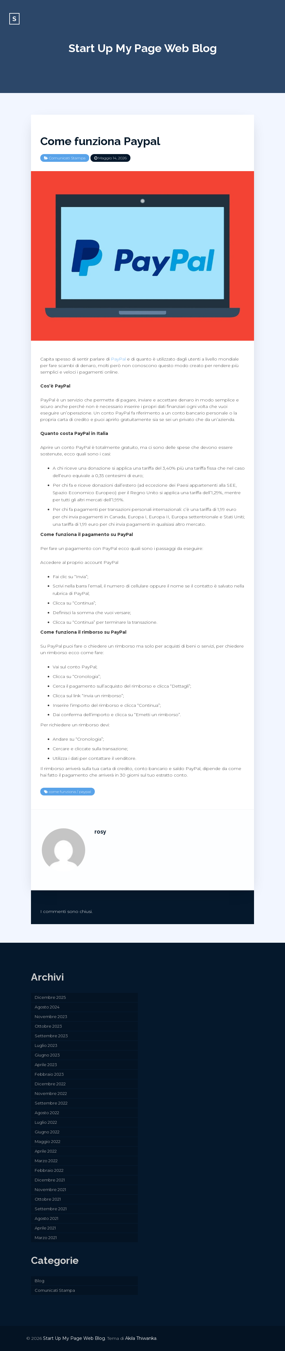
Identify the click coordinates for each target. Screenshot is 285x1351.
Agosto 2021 (46, 1218)
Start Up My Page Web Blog (142, 48)
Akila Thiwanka (140, 1338)
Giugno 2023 (47, 1054)
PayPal (118, 359)
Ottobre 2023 (48, 1026)
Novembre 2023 (51, 1016)
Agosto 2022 (47, 1112)
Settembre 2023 (51, 1035)
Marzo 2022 (46, 1160)
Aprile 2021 (45, 1227)
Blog (39, 1280)
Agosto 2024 (47, 1006)
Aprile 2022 (46, 1151)
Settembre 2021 (51, 1208)
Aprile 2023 (46, 1064)
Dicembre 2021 (50, 1179)
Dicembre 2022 (50, 1083)
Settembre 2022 (51, 1103)
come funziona (62, 791)
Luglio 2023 (46, 1045)
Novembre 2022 (51, 1093)
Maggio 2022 (47, 1141)
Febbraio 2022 (49, 1170)
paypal (85, 791)
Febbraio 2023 (49, 1074)
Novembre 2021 (50, 1189)
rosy (100, 831)
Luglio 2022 (46, 1122)
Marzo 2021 (46, 1237)
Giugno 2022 (47, 1131)
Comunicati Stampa (67, 158)
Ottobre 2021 (48, 1199)
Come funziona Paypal (100, 141)
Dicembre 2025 (50, 997)
